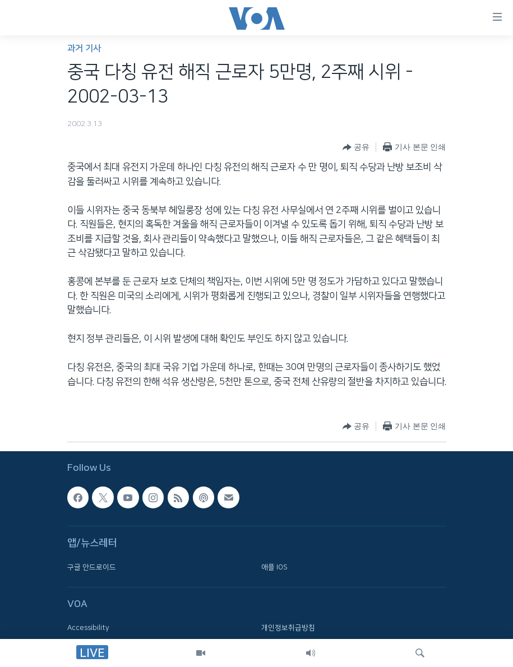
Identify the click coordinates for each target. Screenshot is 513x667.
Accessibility (88, 628)
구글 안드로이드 (91, 567)
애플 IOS (274, 567)
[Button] (356, 147)
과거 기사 (84, 48)
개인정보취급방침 (288, 628)
